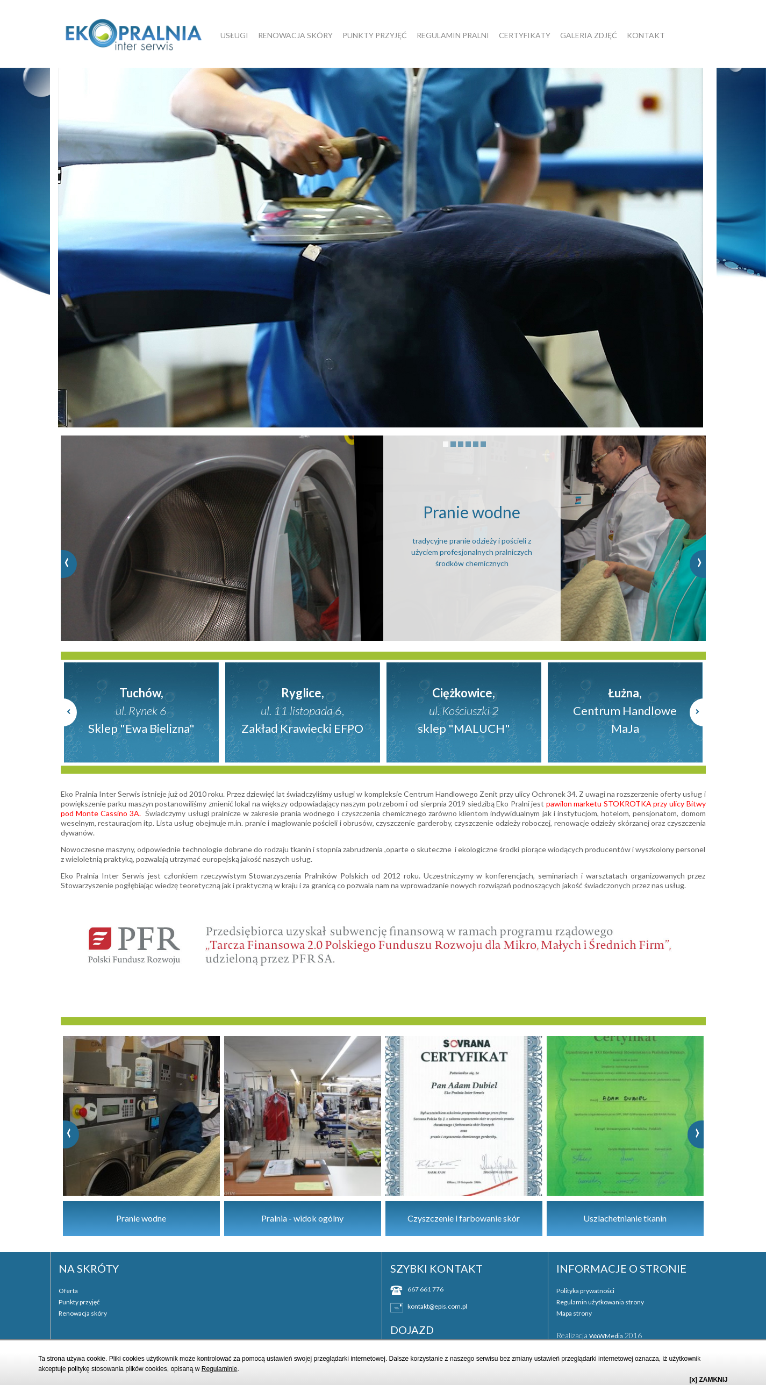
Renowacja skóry (295, 35)
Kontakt (646, 35)
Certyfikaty (524, 35)
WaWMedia (606, 1335)
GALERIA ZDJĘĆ (588, 35)
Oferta (68, 1290)
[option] (383, 247)
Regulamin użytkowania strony (600, 1301)
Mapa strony (574, 1312)
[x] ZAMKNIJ (708, 1379)
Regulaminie (220, 1369)
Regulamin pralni (453, 35)
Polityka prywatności (585, 1290)
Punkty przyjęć (374, 35)
